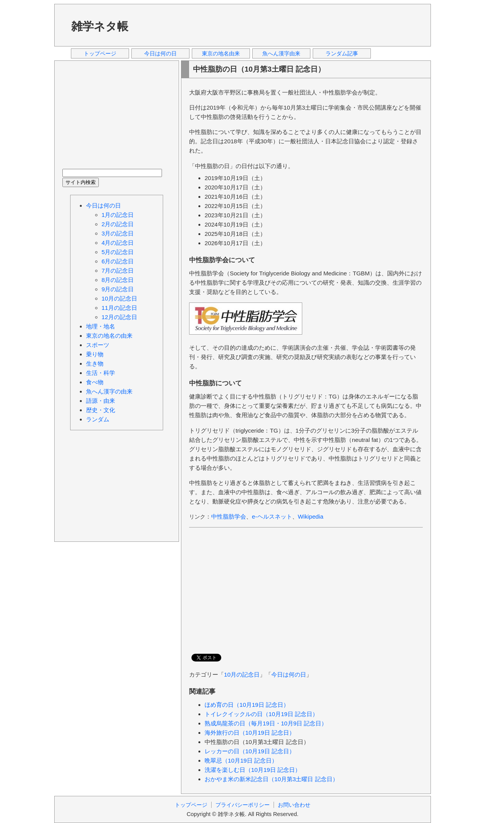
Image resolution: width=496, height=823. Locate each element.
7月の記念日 (118, 270)
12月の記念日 (119, 317)
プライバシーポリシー (242, 805)
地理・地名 (100, 326)
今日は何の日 (160, 53)
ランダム (97, 419)
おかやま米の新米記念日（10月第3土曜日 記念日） (271, 779)
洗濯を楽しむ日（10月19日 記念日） (253, 769)
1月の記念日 (118, 214)
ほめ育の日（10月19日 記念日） (247, 704)
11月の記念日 (119, 307)
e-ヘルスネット (272, 516)
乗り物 (94, 354)
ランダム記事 (342, 53)
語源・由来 (100, 400)
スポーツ (97, 345)
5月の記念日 (118, 252)
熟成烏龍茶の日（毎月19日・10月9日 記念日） (266, 723)
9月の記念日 (118, 289)
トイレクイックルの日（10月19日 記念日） (261, 714)
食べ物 (94, 382)
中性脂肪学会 (228, 516)
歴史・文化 (100, 410)
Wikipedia (311, 516)
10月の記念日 (242, 674)
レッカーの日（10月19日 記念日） (250, 751)
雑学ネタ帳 (99, 26)
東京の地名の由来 (109, 335)
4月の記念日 (118, 242)
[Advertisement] (282, 24)
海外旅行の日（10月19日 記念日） (250, 732)
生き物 (94, 363)
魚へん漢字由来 (281, 53)
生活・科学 (100, 372)
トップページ (100, 53)
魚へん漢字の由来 (109, 391)
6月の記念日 (118, 261)
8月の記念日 (118, 280)
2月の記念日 (118, 224)
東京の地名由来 (221, 53)
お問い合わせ (294, 805)
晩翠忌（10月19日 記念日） (241, 760)
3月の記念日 (118, 233)
